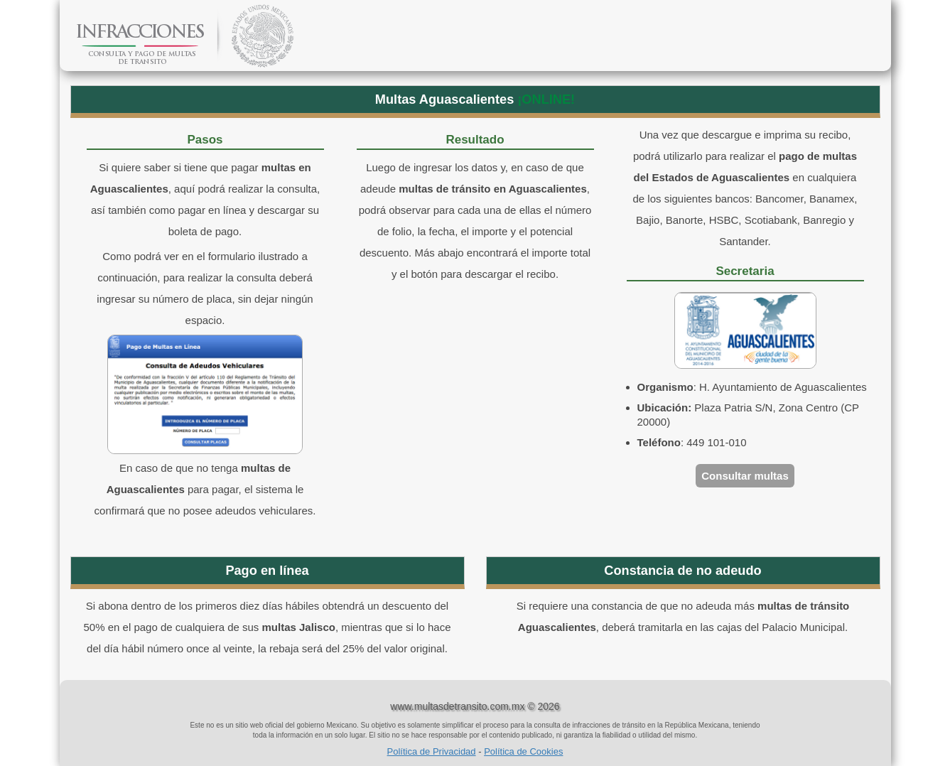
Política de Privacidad (431, 751)
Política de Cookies (523, 751)
